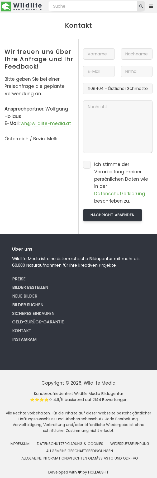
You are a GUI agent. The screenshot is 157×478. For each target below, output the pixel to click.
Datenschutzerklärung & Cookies (70, 443)
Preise (19, 279)
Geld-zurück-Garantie (38, 322)
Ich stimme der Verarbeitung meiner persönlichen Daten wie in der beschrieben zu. (121, 182)
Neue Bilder (24, 296)
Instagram (24, 339)
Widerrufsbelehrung (129, 443)
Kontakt (21, 330)
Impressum (20, 443)
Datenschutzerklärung (119, 193)
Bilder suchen (27, 305)
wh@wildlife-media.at (46, 123)
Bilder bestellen (30, 287)
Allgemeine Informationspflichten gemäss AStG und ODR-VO (79, 458)
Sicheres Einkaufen (33, 313)
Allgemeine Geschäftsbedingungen (79, 450)
